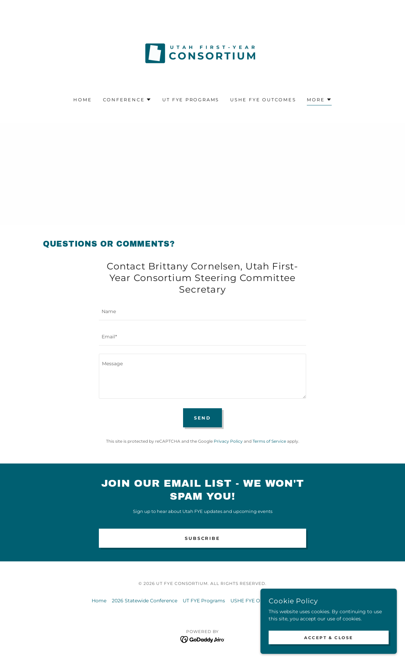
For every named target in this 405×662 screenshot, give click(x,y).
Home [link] (82, 99)
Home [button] (99, 601)
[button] (127, 99)
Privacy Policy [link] (228, 441)
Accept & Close (328, 637)
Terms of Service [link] (269, 441)
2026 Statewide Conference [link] (144, 601)
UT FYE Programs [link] (190, 99)
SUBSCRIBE (202, 538)
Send (202, 418)
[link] (202, 53)
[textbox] (202, 311)
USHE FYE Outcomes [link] (263, 99)
